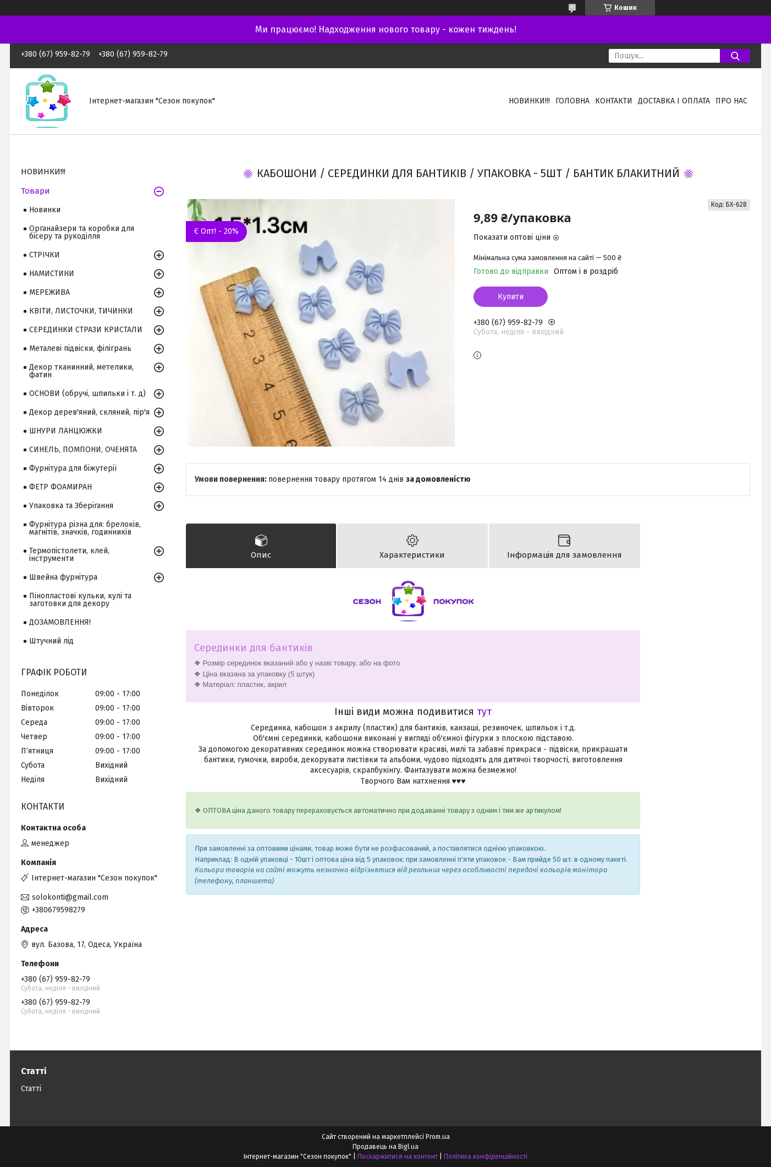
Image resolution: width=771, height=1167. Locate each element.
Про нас (731, 101)
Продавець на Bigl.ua (385, 1147)
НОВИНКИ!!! (529, 101)
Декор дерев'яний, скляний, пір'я (89, 412)
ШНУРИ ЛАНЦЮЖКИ (65, 431)
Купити (511, 296)
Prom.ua (438, 1137)
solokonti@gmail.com (70, 897)
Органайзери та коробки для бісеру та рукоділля (81, 232)
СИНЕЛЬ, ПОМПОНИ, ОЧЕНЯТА (83, 449)
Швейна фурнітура (63, 577)
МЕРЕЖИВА (49, 292)
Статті (31, 1088)
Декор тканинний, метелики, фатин (81, 370)
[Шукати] (735, 56)
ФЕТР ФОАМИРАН (60, 487)
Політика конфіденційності (485, 1156)
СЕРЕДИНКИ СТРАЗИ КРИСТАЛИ (85, 329)
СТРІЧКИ (44, 255)
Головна (572, 101)
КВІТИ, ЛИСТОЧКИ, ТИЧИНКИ (81, 311)
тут (484, 712)
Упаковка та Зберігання (71, 505)
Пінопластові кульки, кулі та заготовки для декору (80, 599)
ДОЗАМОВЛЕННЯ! (60, 622)
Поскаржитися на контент (397, 1156)
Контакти (613, 101)
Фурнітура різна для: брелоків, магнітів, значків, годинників (85, 528)
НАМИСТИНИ (51, 273)
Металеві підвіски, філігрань (80, 348)
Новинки (44, 209)
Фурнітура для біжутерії (73, 468)
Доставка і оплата (674, 101)
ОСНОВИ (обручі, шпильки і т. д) (87, 393)
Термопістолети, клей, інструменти (69, 554)
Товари (35, 191)
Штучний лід (51, 641)
